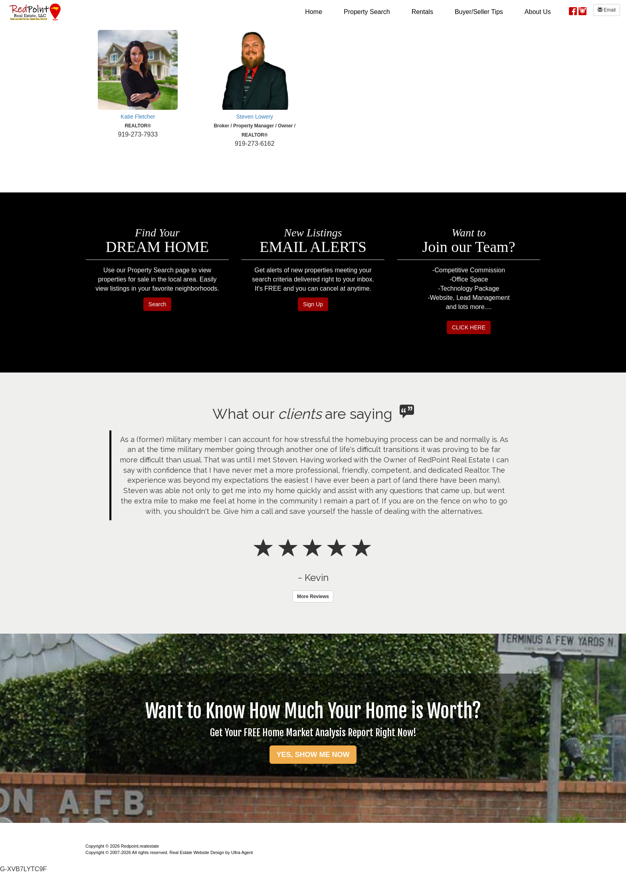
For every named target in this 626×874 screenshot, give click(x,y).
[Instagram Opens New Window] (582, 10)
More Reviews (313, 596)
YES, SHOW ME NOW (312, 755)
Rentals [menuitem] (422, 11)
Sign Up (313, 304)
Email (607, 10)
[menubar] (428, 11)
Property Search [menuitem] (367, 11)
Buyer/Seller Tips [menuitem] (479, 11)
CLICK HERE (468, 327)
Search (157, 304)
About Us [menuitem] (538, 11)
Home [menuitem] (313, 11)
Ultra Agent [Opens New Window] (242, 852)
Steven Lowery (254, 116)
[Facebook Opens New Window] (573, 10)
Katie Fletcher (138, 116)
